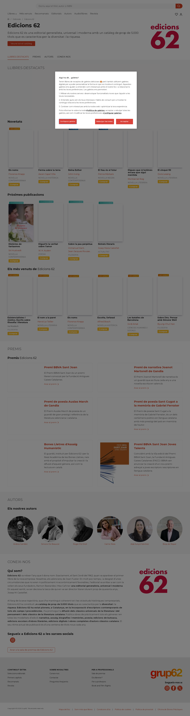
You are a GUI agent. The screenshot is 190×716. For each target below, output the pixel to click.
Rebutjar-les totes (104, 121)
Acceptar (124, 121)
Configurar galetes (112, 113)
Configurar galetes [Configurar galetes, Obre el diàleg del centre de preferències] (67, 121)
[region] (96, 100)
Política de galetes (96, 110)
